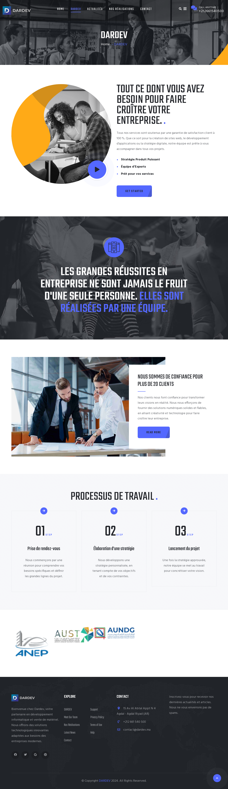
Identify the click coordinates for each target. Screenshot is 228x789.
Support (94, 709)
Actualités (95, 9)
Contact (146, 9)
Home (60, 9)
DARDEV (76, 9)
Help (92, 732)
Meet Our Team (71, 717)
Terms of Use (96, 725)
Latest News (69, 732)
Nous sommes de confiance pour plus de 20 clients (170, 381)
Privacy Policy (97, 717)
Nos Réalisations (121, 9)
